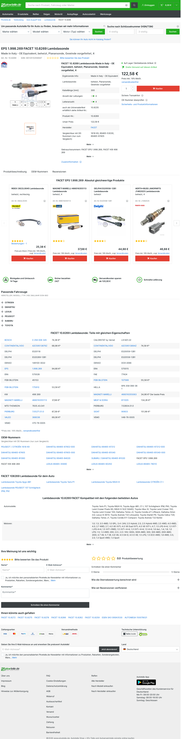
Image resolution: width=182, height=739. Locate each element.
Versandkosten (40, 249)
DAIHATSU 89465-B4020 (58, 454)
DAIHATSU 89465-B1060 (13, 454)
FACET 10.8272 (8, 613)
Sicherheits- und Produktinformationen (140, 104)
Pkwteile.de (6, 20)
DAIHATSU (10, 303)
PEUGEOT (10, 312)
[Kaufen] (28, 254)
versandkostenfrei (130, 82)
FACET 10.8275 (25, 613)
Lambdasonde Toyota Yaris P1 (60, 478)
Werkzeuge (105, 14)
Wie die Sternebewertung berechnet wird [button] (113, 575)
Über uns (5, 671)
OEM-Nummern (39, 167)
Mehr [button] (53, 576)
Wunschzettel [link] (52, 713)
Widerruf (50, 692)
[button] (126, 5)
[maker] (16, 31)
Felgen (47, 14)
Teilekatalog (19, 20)
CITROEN (9, 298)
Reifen (36, 14)
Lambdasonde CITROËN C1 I (150, 478)
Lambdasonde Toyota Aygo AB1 (16, 478)
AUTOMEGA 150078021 (136, 613)
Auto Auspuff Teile (34, 20)
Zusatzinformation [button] (71, 158)
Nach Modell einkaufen (102, 682)
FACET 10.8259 (92, 613)
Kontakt (49, 702)
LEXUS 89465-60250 (101, 460)
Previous (4, 219)
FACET (94, 127)
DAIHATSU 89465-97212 (103, 442)
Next (176, 219)
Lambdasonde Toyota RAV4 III (105, 478)
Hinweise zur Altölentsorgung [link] (14, 687)
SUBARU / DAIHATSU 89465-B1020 (108, 454)
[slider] (7, 555)
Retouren (50, 723)
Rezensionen (59, 167)
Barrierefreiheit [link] (53, 728)
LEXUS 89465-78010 (147, 460)
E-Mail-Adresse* (54, 561)
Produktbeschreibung (15, 167)
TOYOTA (9, 321)
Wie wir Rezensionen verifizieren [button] (109, 583)
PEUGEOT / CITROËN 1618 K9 (15, 442)
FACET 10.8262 (75, 613)
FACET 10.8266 (58, 613)
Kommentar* (7, 582)
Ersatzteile (23, 14)
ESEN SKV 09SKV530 (112, 613)
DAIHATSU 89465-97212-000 (151, 442)
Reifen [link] (94, 671)
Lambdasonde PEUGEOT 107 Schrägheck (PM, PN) (20, 485)
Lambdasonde (49, 20)
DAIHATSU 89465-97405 (13, 448)
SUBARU (9, 317)
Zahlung (50, 718)
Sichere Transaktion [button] (132, 95)
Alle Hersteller (97, 677)
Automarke (7, 14)
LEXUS (8, 307)
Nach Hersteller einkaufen (103, 687)
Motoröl (58, 14)
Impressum (6, 677)
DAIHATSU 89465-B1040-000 (151, 448)
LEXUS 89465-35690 (56, 460)
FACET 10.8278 (42, 613)
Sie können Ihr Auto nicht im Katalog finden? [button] (90, 39)
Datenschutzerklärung (56, 682)
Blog (3, 682)
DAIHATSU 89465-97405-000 (60, 448)
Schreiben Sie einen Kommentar (45, 601)
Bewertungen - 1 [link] (19, 239)
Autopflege (72, 14)
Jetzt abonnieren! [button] (109, 645)
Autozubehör (89, 14)
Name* (4, 561)
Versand (50, 708)
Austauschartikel (54, 697)
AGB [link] (48, 687)
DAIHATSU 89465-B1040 (103, 448)
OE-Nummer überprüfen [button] (135, 100)
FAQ (48, 671)
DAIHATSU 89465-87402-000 (60, 442)
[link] (169, 5)
